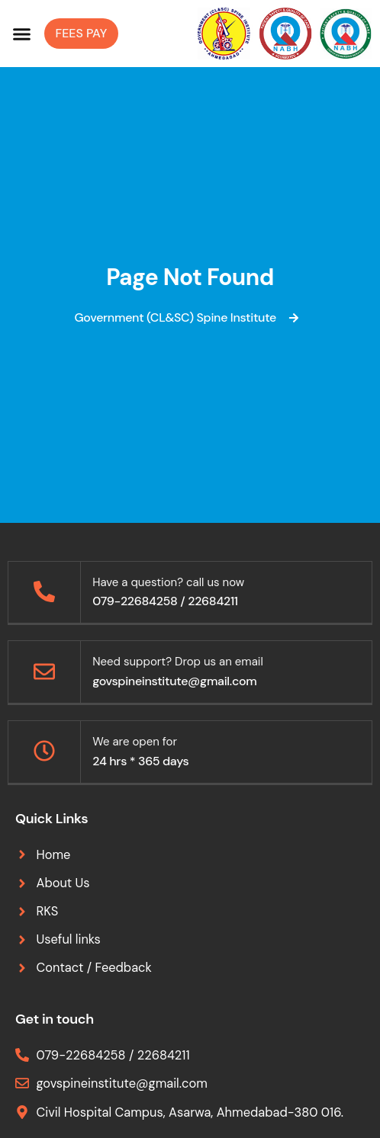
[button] (22, 33)
